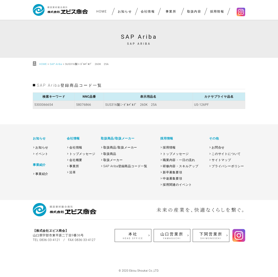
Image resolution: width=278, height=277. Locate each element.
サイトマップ (221, 160)
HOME (101, 11)
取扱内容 (194, 11)
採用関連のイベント (177, 184)
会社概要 (75, 160)
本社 (133, 236)
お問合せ (218, 147)
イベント (41, 154)
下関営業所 (211, 236)
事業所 (171, 11)
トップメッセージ (82, 154)
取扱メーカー (113, 160)
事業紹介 (41, 174)
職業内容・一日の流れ (179, 160)
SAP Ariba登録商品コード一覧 (125, 166)
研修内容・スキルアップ (180, 166)
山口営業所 (172, 236)
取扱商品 (109, 154)
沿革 (72, 172)
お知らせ (125, 11)
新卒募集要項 (172, 172)
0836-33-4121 (49, 240)
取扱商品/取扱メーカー (120, 147)
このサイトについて (226, 154)
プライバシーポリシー (228, 166)
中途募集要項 (172, 178)
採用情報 (217, 11)
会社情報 (148, 11)
